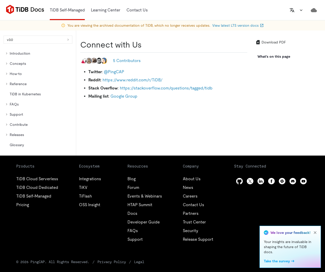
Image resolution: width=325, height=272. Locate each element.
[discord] (292, 181)
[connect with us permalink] (146, 45)
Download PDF (270, 42)
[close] (315, 232)
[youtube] (303, 181)
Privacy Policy (112, 262)
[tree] (38, 99)
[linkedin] (260, 181)
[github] (239, 181)
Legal (139, 262)
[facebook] (271, 181)
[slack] (282, 181)
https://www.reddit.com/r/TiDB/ (132, 80)
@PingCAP (114, 71)
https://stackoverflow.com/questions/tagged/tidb (166, 88)
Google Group (123, 96)
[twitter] (250, 181)
